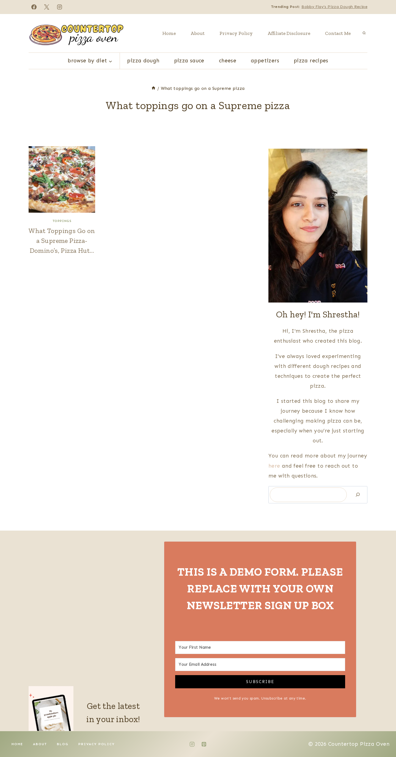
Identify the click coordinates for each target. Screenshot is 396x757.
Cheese (227, 60)
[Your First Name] (260, 647)
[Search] (358, 494)
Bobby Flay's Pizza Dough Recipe (334, 6)
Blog (62, 744)
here (275, 466)
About (198, 33)
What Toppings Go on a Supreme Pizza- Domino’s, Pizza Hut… (62, 240)
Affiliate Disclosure (289, 33)
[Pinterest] (204, 744)
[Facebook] (34, 7)
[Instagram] (59, 7)
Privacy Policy (236, 33)
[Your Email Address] (260, 664)
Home (169, 33)
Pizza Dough (143, 60)
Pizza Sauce (189, 60)
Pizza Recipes (311, 60)
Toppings (62, 221)
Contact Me (338, 33)
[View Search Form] (364, 33)
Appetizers (265, 60)
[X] (47, 7)
